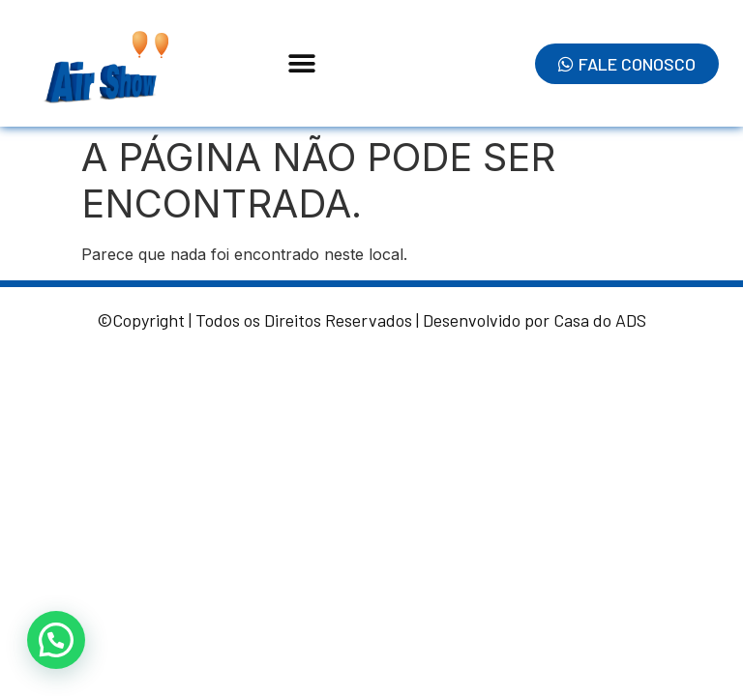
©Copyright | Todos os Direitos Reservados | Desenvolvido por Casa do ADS (371, 320)
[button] (302, 63)
